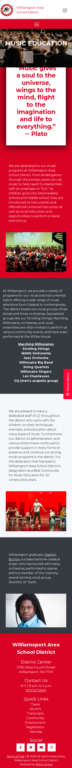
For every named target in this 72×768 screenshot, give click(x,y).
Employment (35, 722)
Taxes (35, 704)
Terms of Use (15, 756)
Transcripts (35, 713)
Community (35, 718)
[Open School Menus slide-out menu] (67, 384)
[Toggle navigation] (65, 10)
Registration (35, 727)
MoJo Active (44, 764)
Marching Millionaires (36, 344)
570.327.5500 (36, 690)
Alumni (35, 709)
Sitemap (36, 732)
